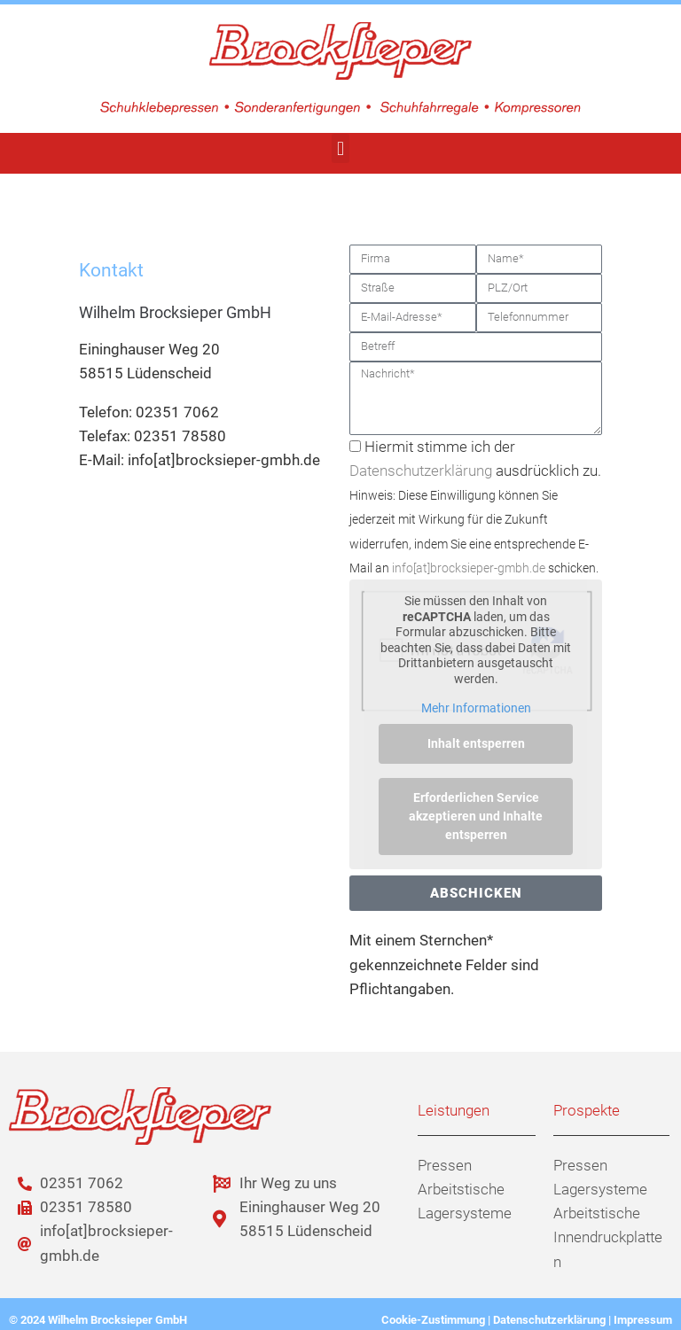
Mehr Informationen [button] (476, 708)
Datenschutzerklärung (420, 470)
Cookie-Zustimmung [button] (433, 1319)
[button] (340, 148)
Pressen (445, 1165)
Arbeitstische (461, 1189)
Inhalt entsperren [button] (476, 742)
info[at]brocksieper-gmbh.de (468, 568)
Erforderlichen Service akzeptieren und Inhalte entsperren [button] (476, 815)
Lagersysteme (465, 1213)
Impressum (643, 1319)
